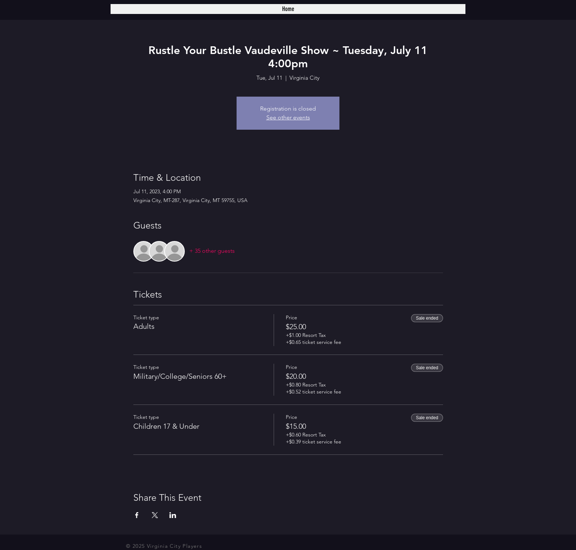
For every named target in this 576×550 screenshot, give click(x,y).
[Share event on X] (154, 515)
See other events (288, 117)
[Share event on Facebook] (136, 515)
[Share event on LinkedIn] (172, 515)
